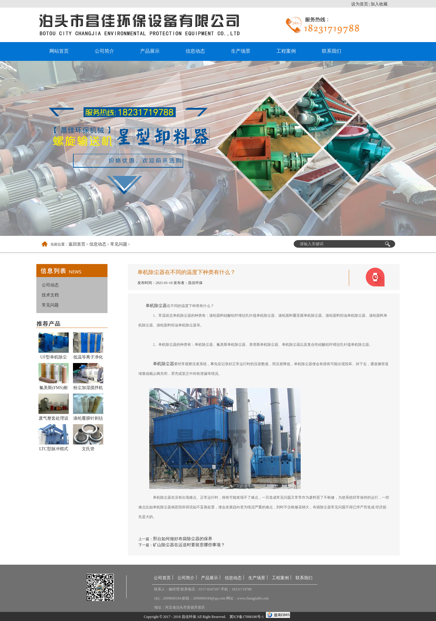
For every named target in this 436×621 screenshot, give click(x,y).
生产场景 (240, 51)
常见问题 (118, 244)
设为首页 (359, 4)
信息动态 (195, 51)
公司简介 (104, 51)
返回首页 (76, 244)
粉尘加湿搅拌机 (88, 387)
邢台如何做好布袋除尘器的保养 (182, 539)
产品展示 (150, 51)
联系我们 (331, 51)
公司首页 (162, 578)
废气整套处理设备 (53, 419)
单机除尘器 (156, 305)
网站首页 (59, 51)
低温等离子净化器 (88, 358)
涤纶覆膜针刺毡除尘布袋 (88, 419)
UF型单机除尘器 (53, 358)
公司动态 (50, 285)
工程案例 (286, 51)
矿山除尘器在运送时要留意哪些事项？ (189, 545)
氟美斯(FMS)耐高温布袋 (53, 388)
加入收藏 (379, 4)
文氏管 (88, 449)
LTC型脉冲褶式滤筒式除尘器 (53, 450)
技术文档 (50, 295)
